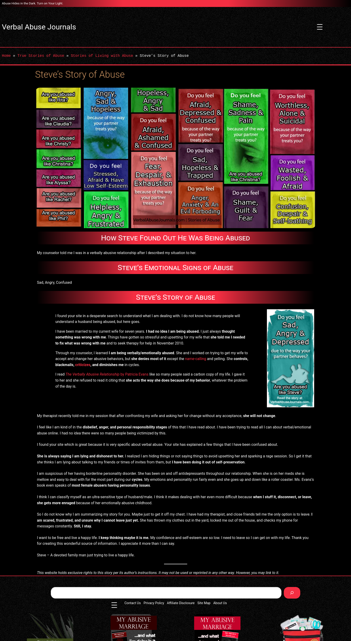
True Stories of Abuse (40, 55)
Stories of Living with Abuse (102, 55)
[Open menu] (319, 27)
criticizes (83, 365)
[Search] (292, 592)
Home (6, 55)
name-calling (195, 359)
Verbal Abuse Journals (39, 26)
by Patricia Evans (107, 374)
